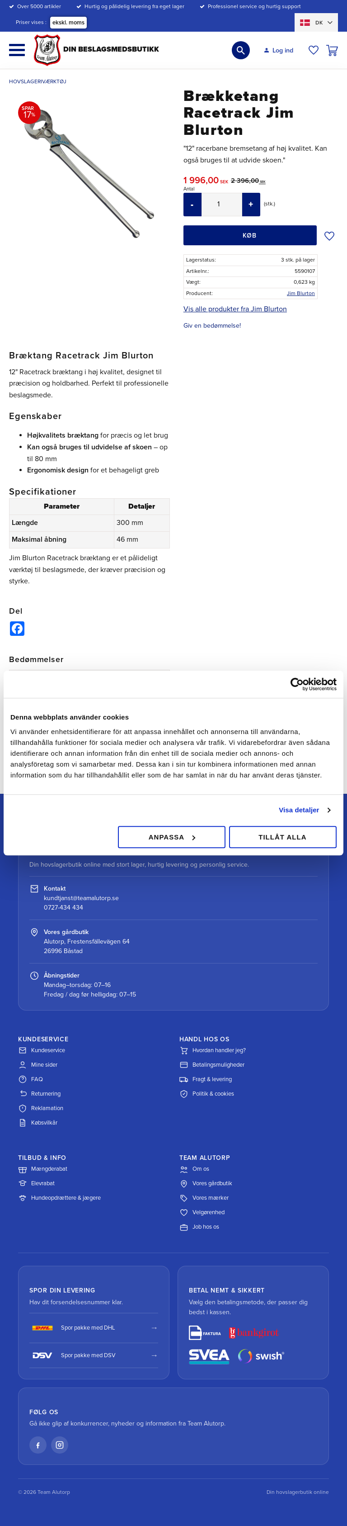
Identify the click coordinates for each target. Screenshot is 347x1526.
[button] (17, 50)
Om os (194, 1169)
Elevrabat (36, 1183)
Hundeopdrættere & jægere (59, 1198)
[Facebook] (38, 1445)
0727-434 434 (63, 907)
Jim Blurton (301, 293)
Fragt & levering (205, 1079)
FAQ (30, 1079)
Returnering (39, 1093)
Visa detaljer (299, 810)
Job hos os (199, 1227)
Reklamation (40, 1108)
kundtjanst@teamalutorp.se (81, 898)
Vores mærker (204, 1198)
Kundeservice (41, 1050)
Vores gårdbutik (205, 1183)
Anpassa (172, 837)
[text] (207, 181)
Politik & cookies (206, 1093)
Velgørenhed (202, 1212)
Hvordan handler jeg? (212, 1050)
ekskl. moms (68, 22)
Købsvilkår (37, 1122)
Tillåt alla (282, 837)
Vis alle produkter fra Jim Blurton (235, 309)
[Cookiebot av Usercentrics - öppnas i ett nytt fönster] (297, 684)
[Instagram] (59, 1445)
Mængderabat (42, 1169)
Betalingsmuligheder (211, 1064)
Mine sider (37, 1064)
